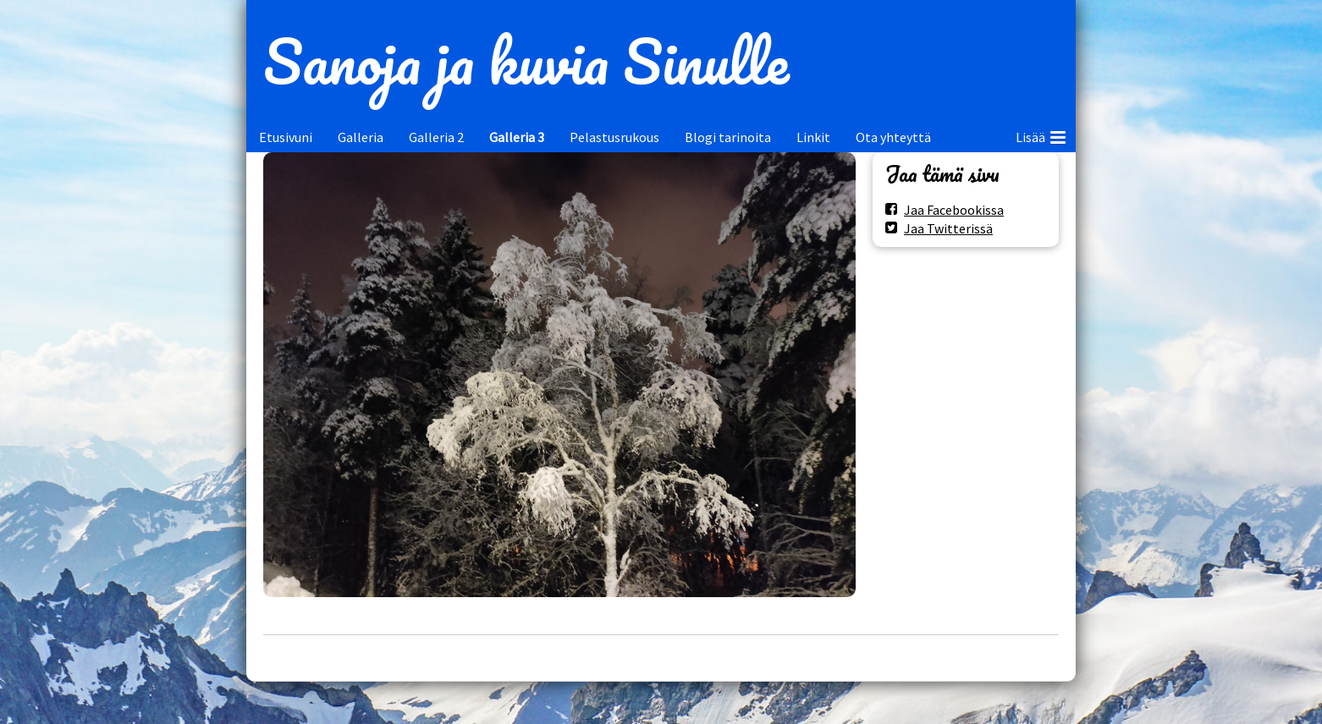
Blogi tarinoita (728, 137)
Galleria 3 (516, 137)
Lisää (1041, 134)
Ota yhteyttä (893, 137)
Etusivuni (285, 137)
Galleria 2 (436, 137)
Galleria (360, 137)
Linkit (813, 137)
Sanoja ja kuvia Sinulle (526, 61)
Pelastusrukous (614, 137)
